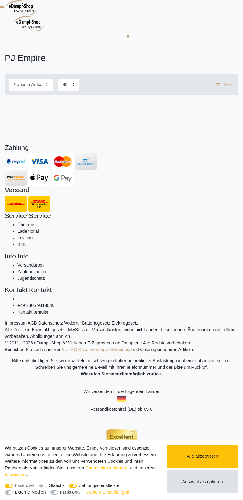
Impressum (16, 323)
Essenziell (25, 485)
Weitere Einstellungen (107, 492)
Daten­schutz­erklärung (106, 467)
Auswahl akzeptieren (202, 481)
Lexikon (25, 237)
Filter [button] (223, 85)
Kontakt (16, 289)
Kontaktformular (33, 312)
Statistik (57, 485)
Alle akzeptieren (202, 456)
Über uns (26, 224)
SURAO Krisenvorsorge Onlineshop (96, 349)
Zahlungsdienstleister (100, 485)
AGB (32, 323)
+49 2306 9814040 (35, 305)
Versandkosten (106, 329)
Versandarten (30, 265)
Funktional (70, 492)
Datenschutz (50, 323)
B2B (21, 244)
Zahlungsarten (31, 271)
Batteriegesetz (96, 323)
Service (16, 215)
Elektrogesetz (125, 323)
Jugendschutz (31, 278)
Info (10, 256)
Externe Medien (30, 492)
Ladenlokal (28, 231)
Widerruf (72, 323)
